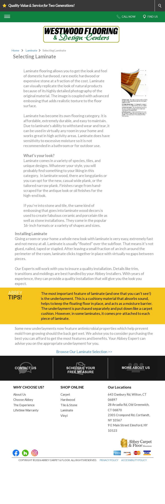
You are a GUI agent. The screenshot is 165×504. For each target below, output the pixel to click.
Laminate (31, 50)
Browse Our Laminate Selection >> (84, 391)
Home (15, 50)
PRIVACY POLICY (109, 499)
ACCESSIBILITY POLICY (134, 499)
